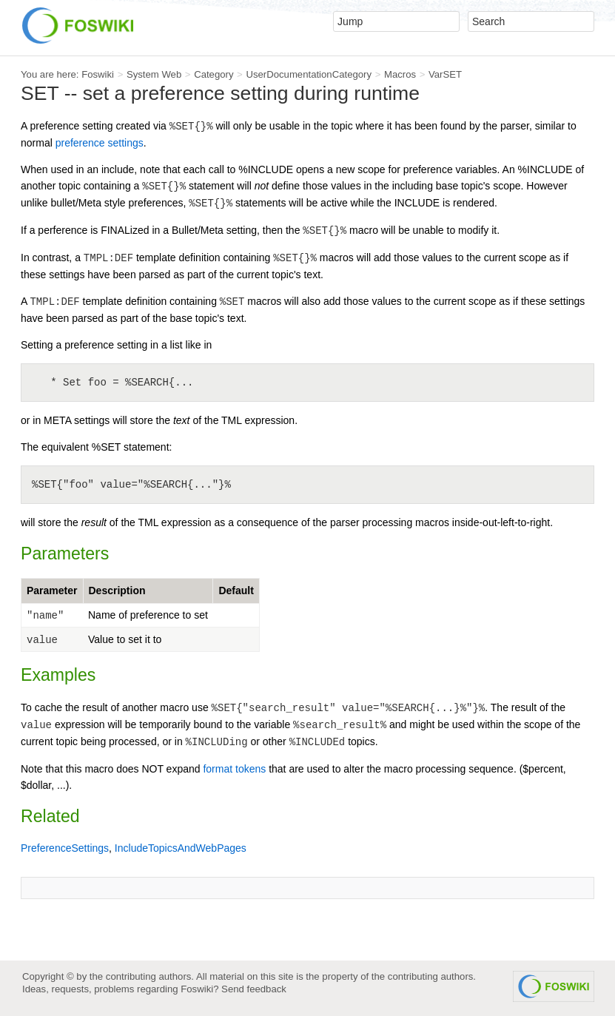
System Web (154, 74)
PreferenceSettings (65, 848)
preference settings (100, 143)
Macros (400, 74)
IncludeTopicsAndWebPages (180, 848)
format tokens (234, 769)
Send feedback (253, 989)
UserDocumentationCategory (309, 74)
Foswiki (97, 74)
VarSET (445, 74)
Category (213, 74)
